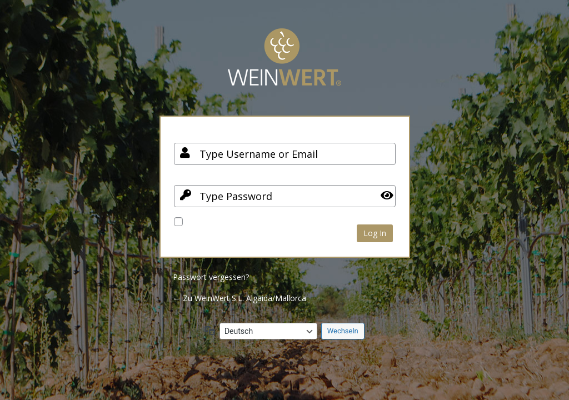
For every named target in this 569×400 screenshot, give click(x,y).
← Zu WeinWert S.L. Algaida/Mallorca (239, 298)
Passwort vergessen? (211, 277)
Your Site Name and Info (284, 65)
